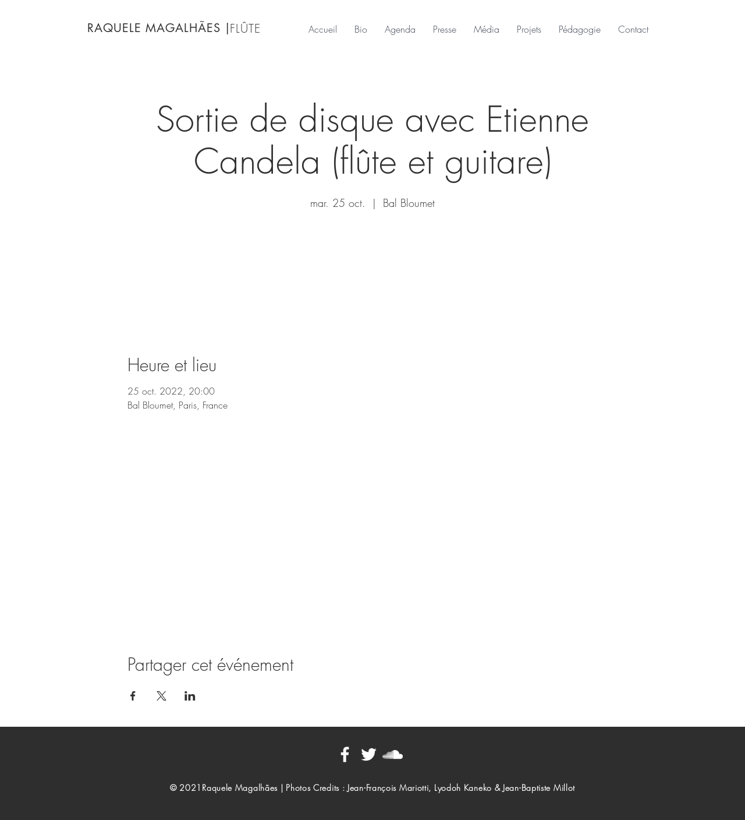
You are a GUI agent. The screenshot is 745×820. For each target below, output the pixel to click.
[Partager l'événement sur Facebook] (133, 696)
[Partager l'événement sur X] (161, 696)
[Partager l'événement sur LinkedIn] (190, 696)
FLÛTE (245, 28)
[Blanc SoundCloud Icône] (392, 754)
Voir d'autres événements (372, 267)
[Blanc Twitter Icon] (369, 754)
